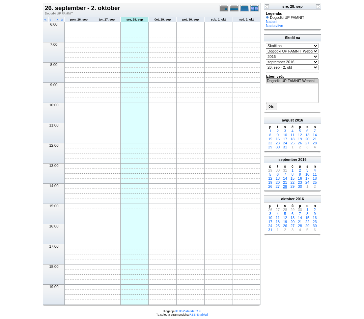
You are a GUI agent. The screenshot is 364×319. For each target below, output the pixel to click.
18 (292, 139)
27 (307, 143)
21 (315, 139)
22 (270, 143)
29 (270, 147)
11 (292, 135)
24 (285, 143)
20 (307, 139)
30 (278, 147)
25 (292, 143)
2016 (299, 120)
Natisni (271, 22)
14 (315, 135)
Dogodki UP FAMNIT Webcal (292, 81)
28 (315, 143)
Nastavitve (274, 26)
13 (307, 135)
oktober (288, 199)
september (287, 159)
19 (300, 139)
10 (285, 135)
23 (278, 143)
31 (285, 147)
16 (278, 139)
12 (300, 135)
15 (270, 139)
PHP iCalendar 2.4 (187, 311)
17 (285, 139)
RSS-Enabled (199, 314)
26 (300, 143)
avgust (287, 120)
